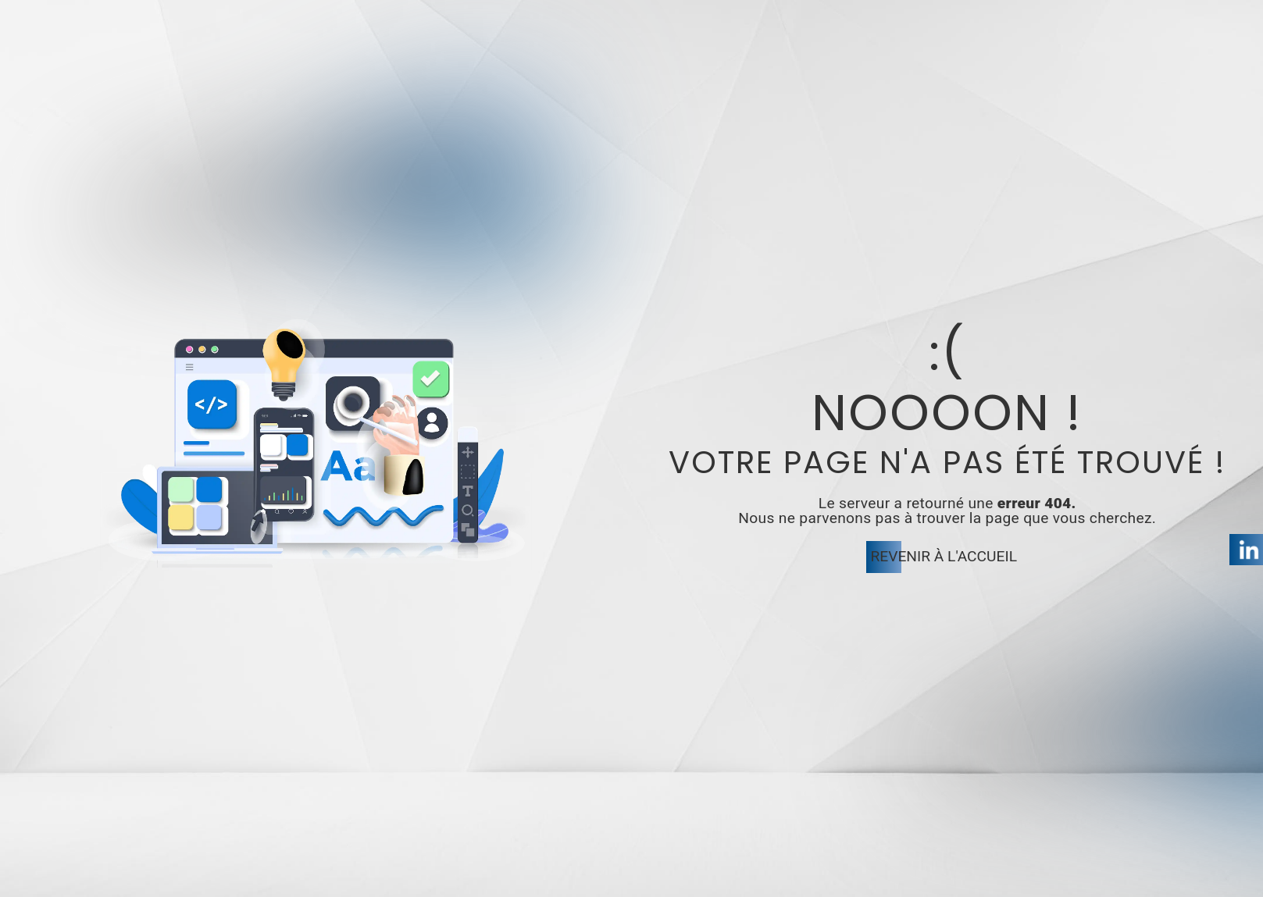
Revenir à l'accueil (944, 556)
